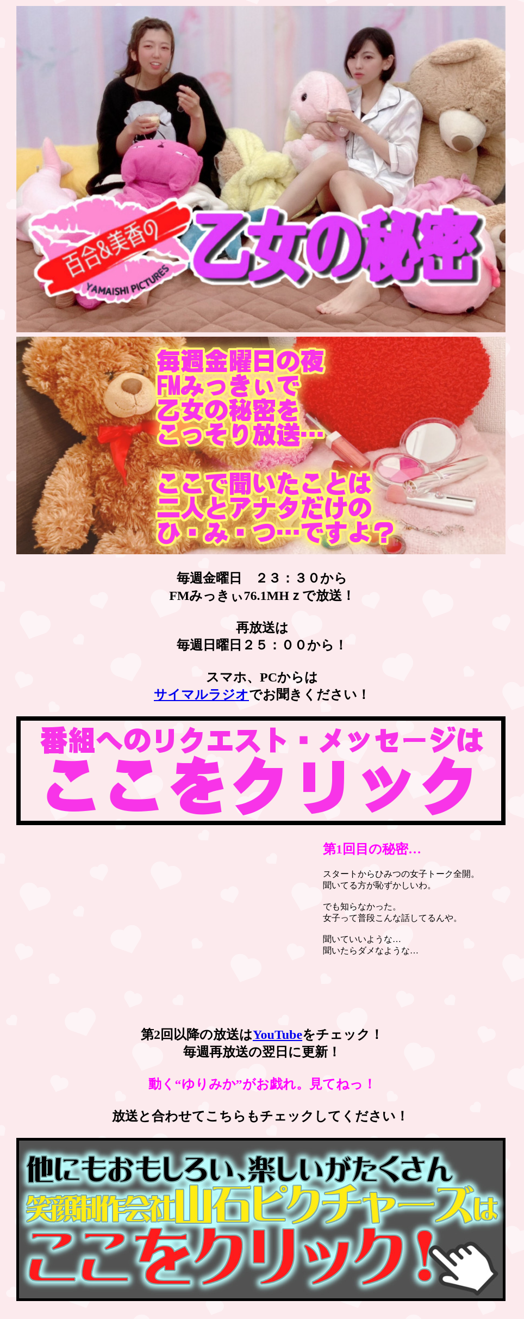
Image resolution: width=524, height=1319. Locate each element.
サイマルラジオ (201, 695)
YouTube (277, 1034)
